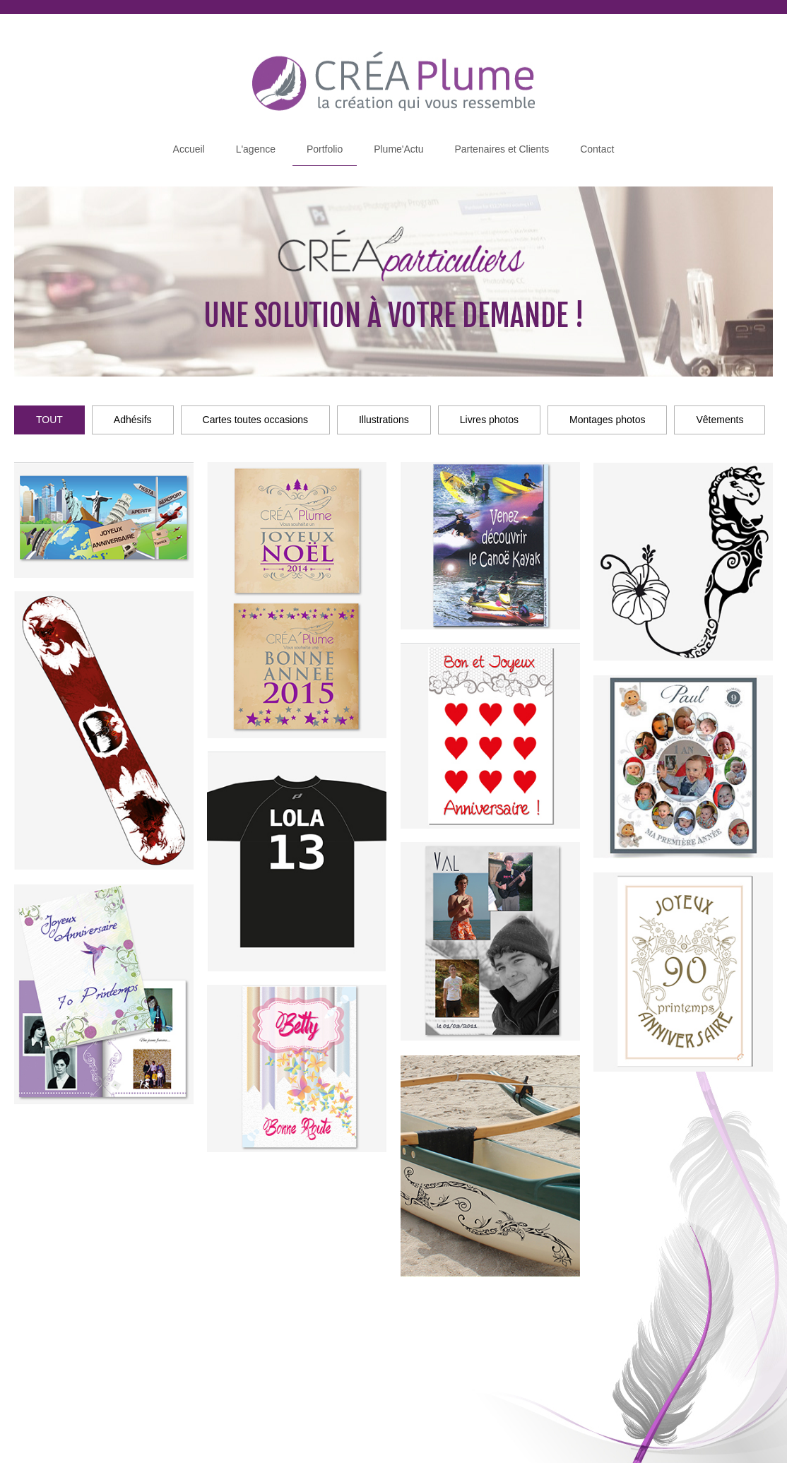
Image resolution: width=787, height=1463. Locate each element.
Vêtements (719, 419)
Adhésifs (133, 419)
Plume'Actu (398, 149)
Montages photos (607, 419)
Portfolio (325, 149)
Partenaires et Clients (501, 149)
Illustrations (384, 419)
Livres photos (489, 419)
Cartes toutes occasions (255, 419)
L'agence (256, 149)
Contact (597, 149)
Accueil (189, 149)
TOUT (49, 419)
